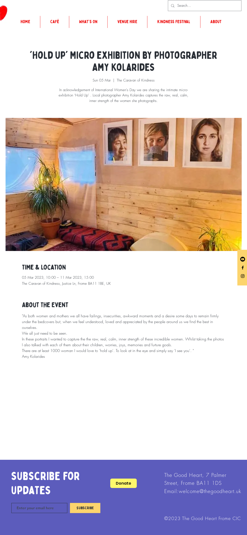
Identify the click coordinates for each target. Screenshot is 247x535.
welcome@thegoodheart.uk (210, 491)
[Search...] (204, 5)
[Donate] (123, 483)
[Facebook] (242, 267)
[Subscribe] (85, 508)
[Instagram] (242, 276)
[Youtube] (242, 259)
